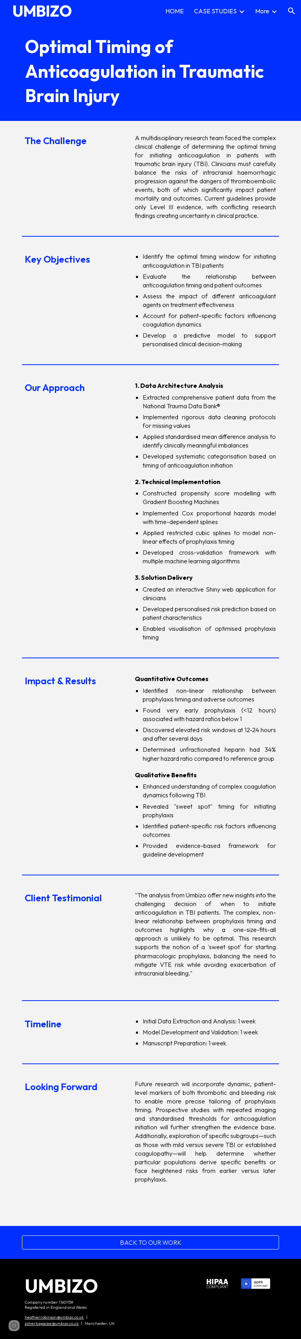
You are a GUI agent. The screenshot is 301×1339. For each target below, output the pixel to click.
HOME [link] (174, 11)
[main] (150, 71)
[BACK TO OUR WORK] (150, 1242)
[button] (291, 11)
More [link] (262, 11)
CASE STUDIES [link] (215, 11)
